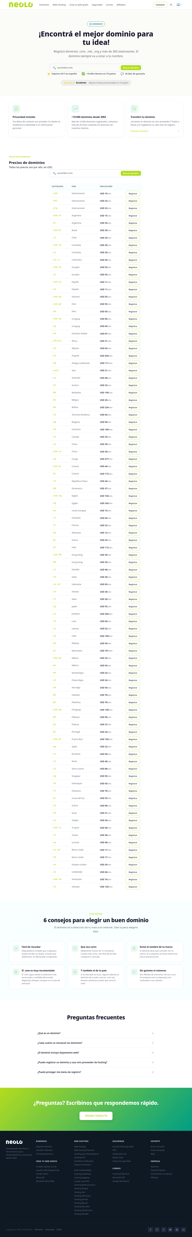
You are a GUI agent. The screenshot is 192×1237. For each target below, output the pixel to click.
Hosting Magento (82, 1177)
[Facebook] (150, 1229)
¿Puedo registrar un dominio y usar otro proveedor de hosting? (96, 1062)
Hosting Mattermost (83, 1210)
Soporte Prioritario (82, 1164)
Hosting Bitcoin (81, 1203)
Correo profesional (120, 1173)
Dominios (44, 4)
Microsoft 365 (118, 1177)
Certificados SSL (119, 1153)
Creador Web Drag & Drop (47, 1170)
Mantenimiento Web (45, 1181)
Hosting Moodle (81, 1213)
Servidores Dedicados (83, 1161)
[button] (179, 4)
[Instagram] (157, 1229)
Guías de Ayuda (158, 1150)
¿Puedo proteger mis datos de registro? (96, 1072)
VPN (114, 1150)
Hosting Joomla (81, 1199)
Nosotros (155, 1166)
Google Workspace (120, 1181)
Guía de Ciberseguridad (123, 1146)
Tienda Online (42, 1173)
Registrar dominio (44, 1146)
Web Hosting (59, 4)
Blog (153, 1153)
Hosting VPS (79, 1157)
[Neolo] (21, 4)
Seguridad (97, 4)
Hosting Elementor (82, 1195)
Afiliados (121, 4)
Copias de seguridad (121, 1161)
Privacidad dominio (44, 1153)
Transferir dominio (44, 1150)
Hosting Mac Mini (82, 1206)
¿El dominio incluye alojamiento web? (96, 1052)
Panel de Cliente (158, 1170)
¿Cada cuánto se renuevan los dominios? (96, 1043)
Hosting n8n (79, 1192)
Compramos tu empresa (161, 1173)
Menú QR (40, 1177)
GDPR (59, 1229)
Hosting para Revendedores (86, 1153)
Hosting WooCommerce (84, 1184)
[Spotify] (176, 1229)
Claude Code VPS (81, 1181)
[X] (163, 1229)
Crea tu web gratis (78, 4)
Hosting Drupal (81, 1188)
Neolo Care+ (117, 1157)
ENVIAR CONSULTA (96, 1115)
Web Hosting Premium (84, 1150)
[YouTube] (170, 1229)
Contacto (160, 4)
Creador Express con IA (46, 1166)
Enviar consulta (157, 1146)
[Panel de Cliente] (171, 4)
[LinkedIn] (183, 1229)
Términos (39, 1229)
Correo (109, 4)
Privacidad (49, 1229)
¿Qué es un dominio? (96, 1033)
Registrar (133, 193)
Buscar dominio (131, 67)
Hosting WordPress (82, 1174)
